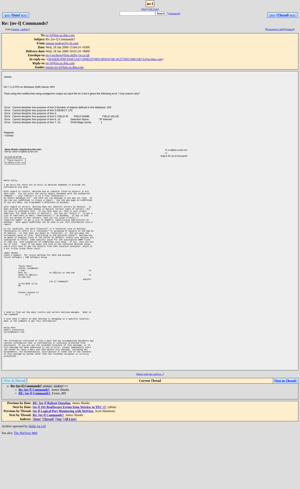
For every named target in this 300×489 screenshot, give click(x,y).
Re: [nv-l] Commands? (34, 440)
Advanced (173, 13)
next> (24, 15)
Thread (283, 15)
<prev (7, 15)
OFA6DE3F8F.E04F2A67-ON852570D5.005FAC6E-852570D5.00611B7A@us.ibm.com (105, 59)
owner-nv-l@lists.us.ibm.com (65, 67)
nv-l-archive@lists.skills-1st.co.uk (68, 55)
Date (16, 15)
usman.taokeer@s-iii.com (62, 43)
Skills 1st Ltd (37, 477)
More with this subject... (150, 425)
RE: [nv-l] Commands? (34, 444)
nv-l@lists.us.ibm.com (60, 35)
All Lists (153, 9)
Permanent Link (274, 29)
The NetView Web (25, 484)
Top (144, 9)
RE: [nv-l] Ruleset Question (51, 454)
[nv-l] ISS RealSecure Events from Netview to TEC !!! (69, 458)
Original (289, 29)
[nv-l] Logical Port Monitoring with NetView (63, 462)
